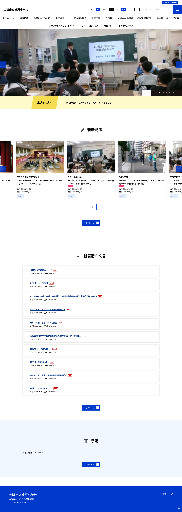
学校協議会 (60, 18)
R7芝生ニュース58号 (39, 283)
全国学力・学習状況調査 (168, 18)
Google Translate (170, 2)
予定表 (109, 18)
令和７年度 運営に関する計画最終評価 (47, 309)
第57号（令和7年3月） (39, 362)
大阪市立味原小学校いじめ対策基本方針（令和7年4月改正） (56, 335)
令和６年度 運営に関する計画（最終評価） (48, 375)
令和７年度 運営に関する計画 (43, 322)
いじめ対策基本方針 (89, 25)
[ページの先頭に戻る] (179, 509)
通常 (98, 9)
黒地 (111, 9)
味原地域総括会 (79, 18)
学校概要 (24, 18)
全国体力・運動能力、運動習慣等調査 (134, 18)
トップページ (8, 18)
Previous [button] (3, 64)
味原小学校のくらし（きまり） (61, 25)
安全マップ (108, 25)
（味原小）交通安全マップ (41, 270)
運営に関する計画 (42, 18)
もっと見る (90, 222)
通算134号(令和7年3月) (41, 348)
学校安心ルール (126, 25)
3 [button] (166, 93)
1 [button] (159, 93)
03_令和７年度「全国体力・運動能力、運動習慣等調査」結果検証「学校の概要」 (63, 296)
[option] (91, 62)
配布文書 (96, 18)
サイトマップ (168, 493)
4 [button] (169, 93)
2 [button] (163, 93)
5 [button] (173, 93)
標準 (123, 9)
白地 (104, 9)
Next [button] (179, 64)
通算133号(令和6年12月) (41, 388)
